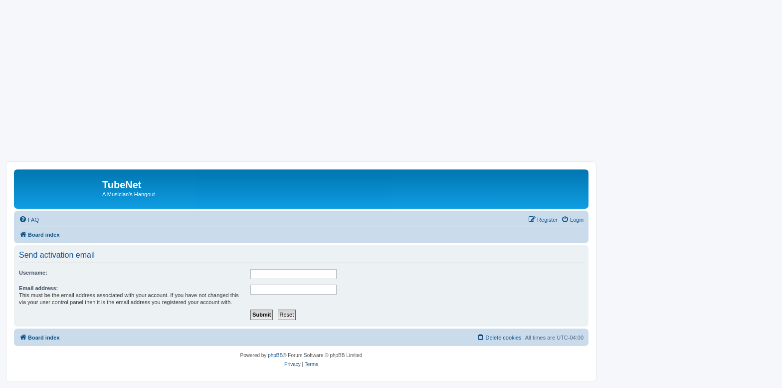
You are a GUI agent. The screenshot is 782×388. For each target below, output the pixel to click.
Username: (33, 273)
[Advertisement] (391, 86)
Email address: (38, 288)
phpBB (275, 355)
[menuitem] (29, 220)
